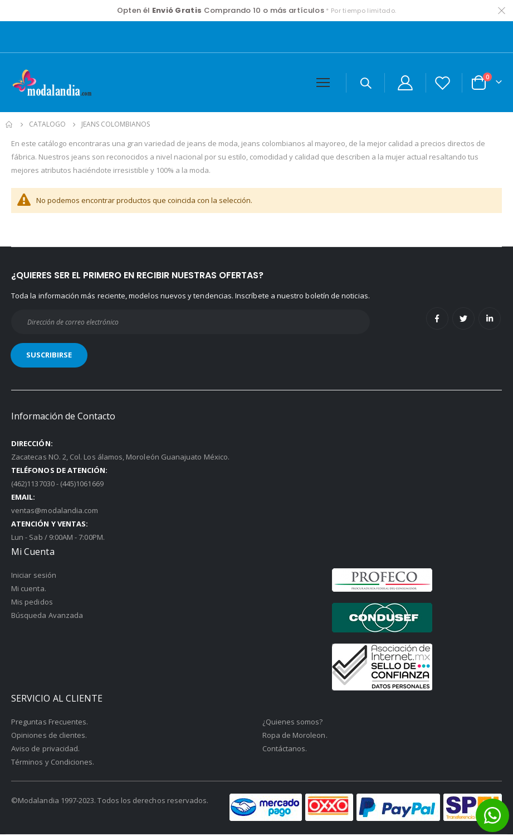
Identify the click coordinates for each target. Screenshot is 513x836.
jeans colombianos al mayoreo (312, 143)
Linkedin (489, 320)
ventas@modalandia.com (54, 512)
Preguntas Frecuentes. (49, 723)
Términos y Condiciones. (53, 763)
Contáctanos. (284, 750)
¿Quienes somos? (292, 723)
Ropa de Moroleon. (295, 737)
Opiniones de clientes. (49, 737)
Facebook (437, 320)
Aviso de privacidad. (45, 750)
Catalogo (47, 124)
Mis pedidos (32, 603)
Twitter (463, 320)
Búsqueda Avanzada (47, 617)
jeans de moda (225, 143)
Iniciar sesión (33, 577)
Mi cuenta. (28, 590)
